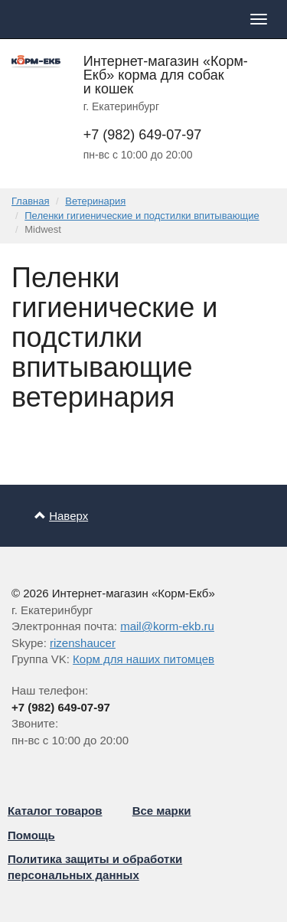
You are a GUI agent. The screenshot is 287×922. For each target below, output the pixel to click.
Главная (30, 201)
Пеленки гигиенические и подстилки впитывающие (141, 215)
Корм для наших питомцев (143, 658)
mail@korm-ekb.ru (167, 626)
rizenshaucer (83, 642)
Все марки (161, 810)
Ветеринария (95, 201)
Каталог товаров (55, 810)
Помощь (31, 835)
